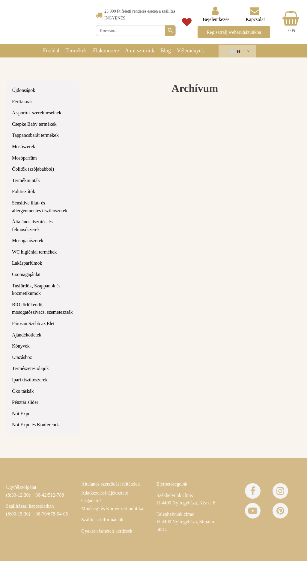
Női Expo (21, 413)
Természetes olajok (30, 368)
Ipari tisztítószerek (30, 379)
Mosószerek (23, 146)
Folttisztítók (23, 191)
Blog (165, 51)
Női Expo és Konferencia (36, 424)
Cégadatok (91, 500)
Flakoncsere (106, 51)
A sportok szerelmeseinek (36, 112)
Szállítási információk (102, 519)
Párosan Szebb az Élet (33, 323)
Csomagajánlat (26, 274)
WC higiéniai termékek (34, 251)
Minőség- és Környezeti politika (112, 508)
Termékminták (26, 180)
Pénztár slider (25, 402)
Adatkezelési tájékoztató (104, 492)
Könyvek (21, 345)
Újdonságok (23, 90)
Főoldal (51, 51)
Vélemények (190, 51)
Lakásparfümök (27, 263)
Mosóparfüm (24, 157)
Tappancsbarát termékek (35, 135)
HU (236, 51)
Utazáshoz (22, 357)
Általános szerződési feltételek (110, 483)
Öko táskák (23, 391)
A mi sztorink (139, 51)
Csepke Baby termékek (34, 124)
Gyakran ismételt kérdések (107, 530)
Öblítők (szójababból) (33, 169)
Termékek (76, 51)
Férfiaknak (22, 101)
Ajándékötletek (26, 334)
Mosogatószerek (27, 240)
